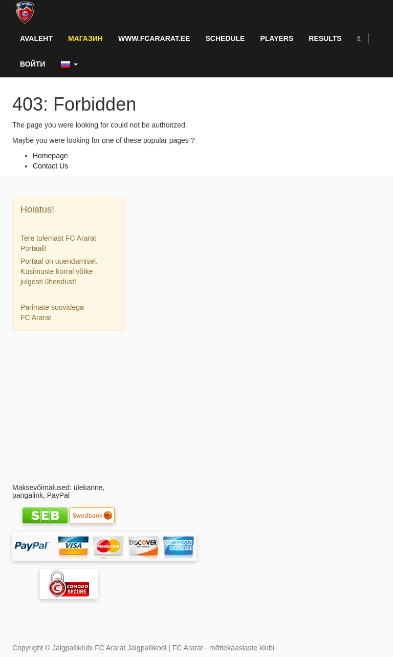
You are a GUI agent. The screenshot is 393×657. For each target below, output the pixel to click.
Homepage (50, 156)
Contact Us (50, 166)
